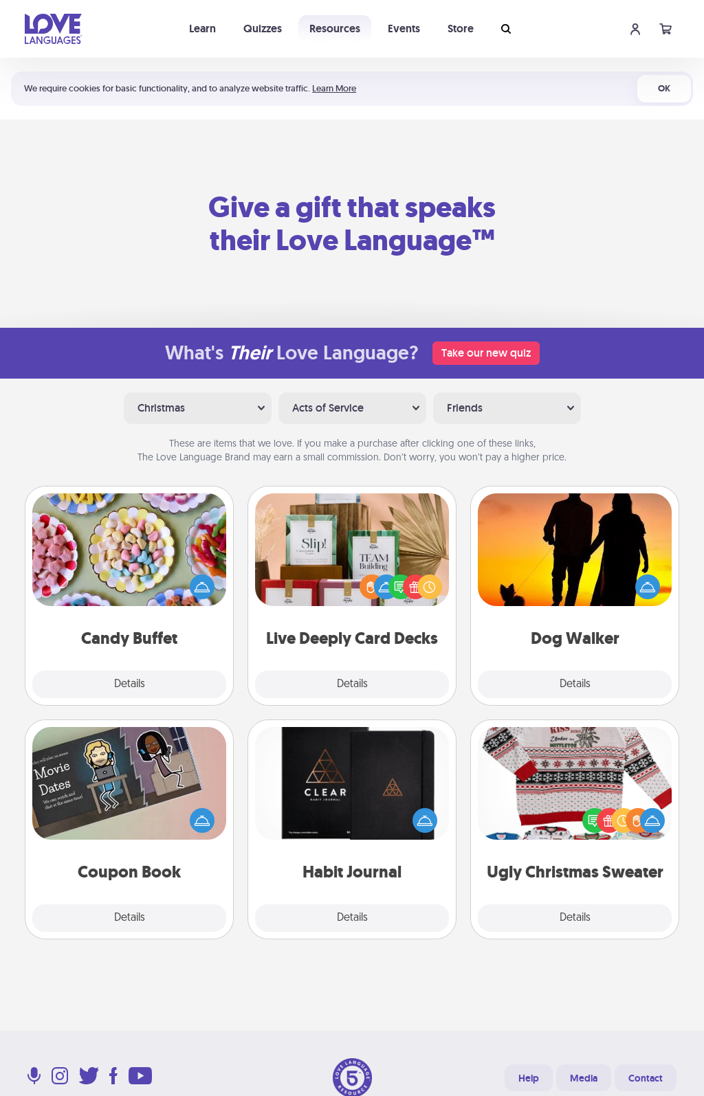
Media (583, 1078)
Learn (202, 28)
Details (129, 684)
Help (528, 1078)
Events (404, 28)
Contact (645, 1078)
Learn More (334, 88)
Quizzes (262, 28)
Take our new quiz (486, 353)
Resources (334, 28)
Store (461, 28)
